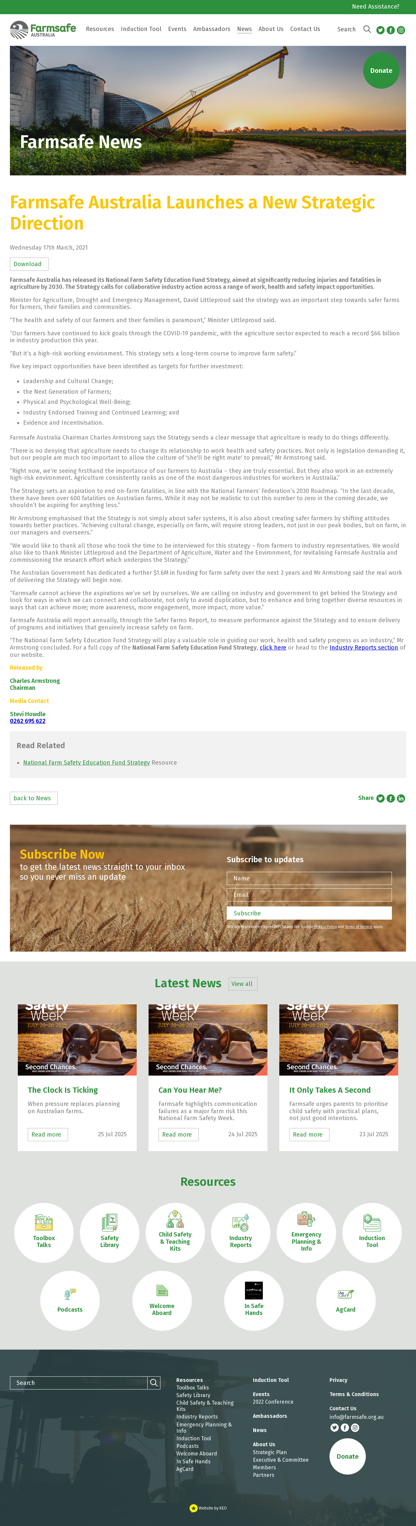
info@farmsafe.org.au (356, 1417)
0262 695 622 (28, 721)
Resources (208, 1182)
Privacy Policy (325, 927)
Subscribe (247, 913)
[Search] (367, 29)
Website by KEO (208, 1508)
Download (28, 264)
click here (273, 647)
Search (346, 29)
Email (241, 895)
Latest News (205, 983)
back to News (32, 798)
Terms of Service (358, 927)
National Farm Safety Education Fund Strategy (86, 762)
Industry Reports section (363, 647)
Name (241, 878)
